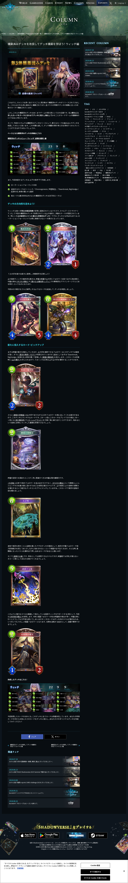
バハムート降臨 (90, 153)
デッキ (101, 141)
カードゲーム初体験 (91, 131)
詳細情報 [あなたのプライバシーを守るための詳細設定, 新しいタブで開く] (20, 868)
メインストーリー (90, 160)
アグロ (87, 119)
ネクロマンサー (90, 151)
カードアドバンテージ (92, 129)
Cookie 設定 (95, 865)
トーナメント (107, 146)
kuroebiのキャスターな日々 (94, 112)
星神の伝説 (88, 173)
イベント (102, 121)
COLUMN (12, 34)
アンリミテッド (90, 121)
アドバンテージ (98, 119)
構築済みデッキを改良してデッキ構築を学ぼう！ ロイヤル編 (23, 745)
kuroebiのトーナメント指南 (94, 117)
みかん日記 (88, 158)
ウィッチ (100, 124)
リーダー (100, 163)
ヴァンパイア (89, 124)
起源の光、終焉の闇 (111, 180)
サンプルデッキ (110, 134)
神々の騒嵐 (106, 175)
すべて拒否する (95, 872)
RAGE (109, 117)
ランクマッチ (89, 163)
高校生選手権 (89, 182)
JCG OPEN (102, 109)
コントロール (89, 134)
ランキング (104, 160)
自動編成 (88, 180)
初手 (94, 170)
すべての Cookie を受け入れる (95, 878)
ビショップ (102, 153)
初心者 (87, 170)
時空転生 (99, 173)
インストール (112, 121)
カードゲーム (107, 129)
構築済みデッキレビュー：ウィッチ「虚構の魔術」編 (27, 138)
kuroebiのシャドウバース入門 (94, 114)
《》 (22, 281)
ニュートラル (107, 148)
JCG (93, 109)
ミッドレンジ (100, 158)
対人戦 (108, 170)
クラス (104, 131)
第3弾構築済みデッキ (92, 178)
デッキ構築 (110, 141)
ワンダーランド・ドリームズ (94, 165)
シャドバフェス (90, 136)
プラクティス (101, 156)
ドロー (96, 148)
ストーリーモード (104, 136)
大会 (101, 170)
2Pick (86, 109)
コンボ (99, 134)
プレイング (113, 156)
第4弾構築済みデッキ (110, 178)
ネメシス (102, 151)
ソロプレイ (88, 138)
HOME (4, 34)
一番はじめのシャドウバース (94, 168)
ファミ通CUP (89, 156)
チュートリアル (90, 141)
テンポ (102, 143)
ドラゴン (88, 148)
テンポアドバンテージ (92, 146)
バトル (110, 151)
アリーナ (110, 119)
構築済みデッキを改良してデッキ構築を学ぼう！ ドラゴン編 (64, 745)
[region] (64, 871)
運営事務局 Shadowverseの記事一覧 (29, 34)
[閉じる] (124, 871)
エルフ (109, 124)
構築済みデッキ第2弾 (92, 175)
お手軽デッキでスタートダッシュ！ (96, 126)
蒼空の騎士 (98, 180)
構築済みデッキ (110, 173)
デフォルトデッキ (90, 143)
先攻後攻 (110, 168)
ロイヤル (110, 163)
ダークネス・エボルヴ (103, 138)
